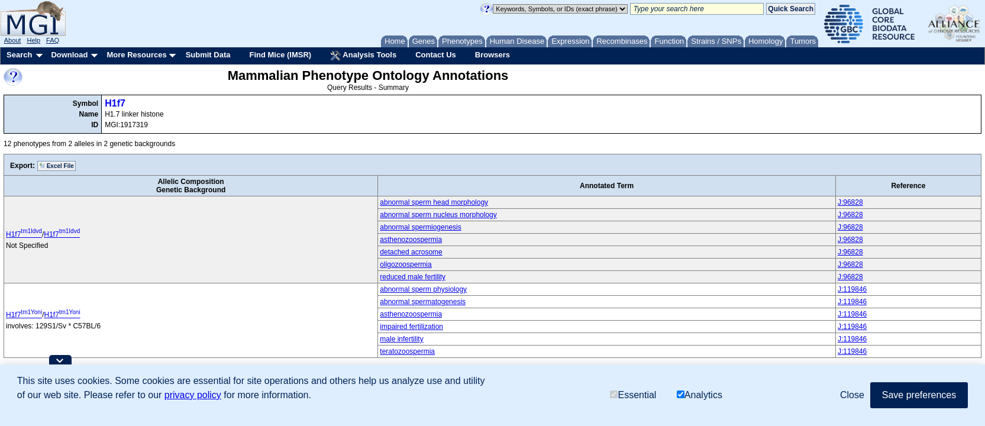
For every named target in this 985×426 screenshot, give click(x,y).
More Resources (136, 54)
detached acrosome (411, 252)
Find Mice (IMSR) (280, 54)
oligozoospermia (405, 264)
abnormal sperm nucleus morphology (438, 215)
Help (33, 40)
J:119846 (852, 289)
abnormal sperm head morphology (434, 202)
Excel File (56, 165)
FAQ (52, 40)
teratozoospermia (407, 351)
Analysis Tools (363, 55)
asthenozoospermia (411, 239)
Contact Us (435, 54)
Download (69, 54)
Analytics (699, 395)
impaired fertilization (411, 326)
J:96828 (850, 202)
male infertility (401, 339)
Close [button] (852, 395)
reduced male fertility (412, 277)
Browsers (492, 54)
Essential (633, 395)
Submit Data (208, 54)
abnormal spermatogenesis (423, 302)
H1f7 (115, 103)
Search (19, 54)
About (12, 40)
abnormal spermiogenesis (420, 227)
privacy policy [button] (192, 395)
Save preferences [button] (919, 395)
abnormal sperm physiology (423, 289)
